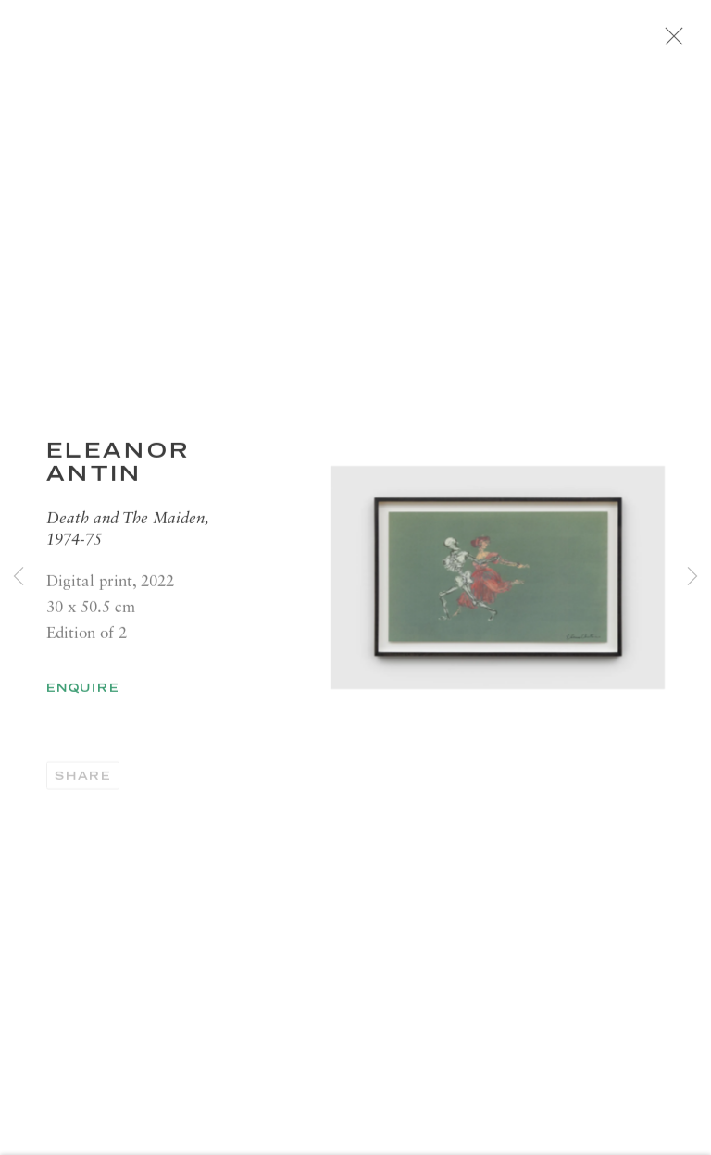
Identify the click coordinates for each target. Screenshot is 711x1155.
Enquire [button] (82, 697)
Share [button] (83, 785)
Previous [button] (18, 577)
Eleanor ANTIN (118, 471)
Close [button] (696, 42)
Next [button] (692, 577)
